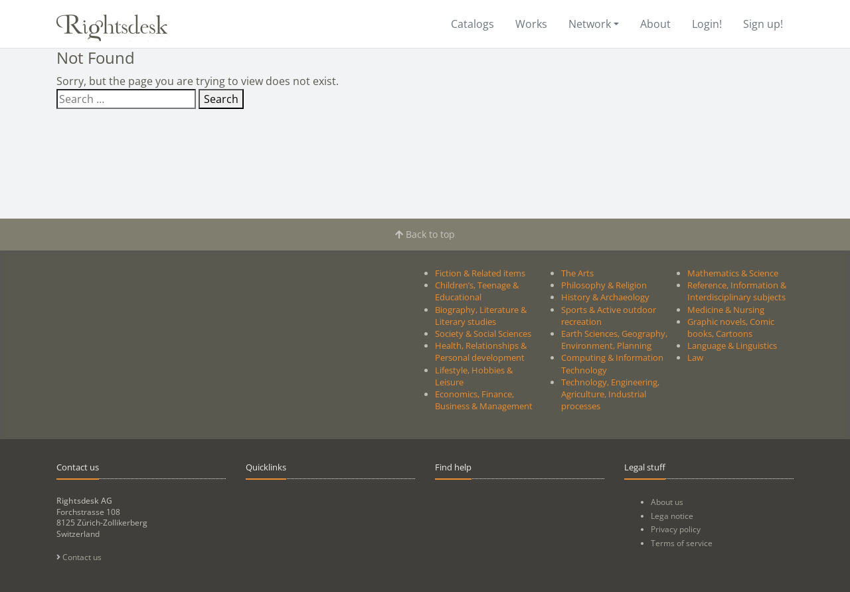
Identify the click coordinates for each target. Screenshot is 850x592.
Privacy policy (676, 529)
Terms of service (682, 543)
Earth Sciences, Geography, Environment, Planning (614, 339)
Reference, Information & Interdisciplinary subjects (736, 291)
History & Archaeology (605, 297)
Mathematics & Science (732, 273)
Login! (707, 24)
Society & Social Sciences (483, 334)
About (655, 24)
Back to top (425, 234)
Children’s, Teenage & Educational (477, 291)
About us (667, 502)
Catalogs (472, 24)
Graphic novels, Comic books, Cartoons (730, 328)
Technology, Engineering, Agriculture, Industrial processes (610, 394)
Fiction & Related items (480, 273)
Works (531, 24)
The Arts (577, 273)
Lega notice (672, 516)
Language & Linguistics (732, 345)
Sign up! (763, 24)
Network (589, 24)
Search (221, 99)
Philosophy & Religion (604, 285)
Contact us (79, 557)
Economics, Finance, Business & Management (484, 400)
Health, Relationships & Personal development (481, 351)
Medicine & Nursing (725, 310)
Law (695, 357)
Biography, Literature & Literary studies (481, 316)
